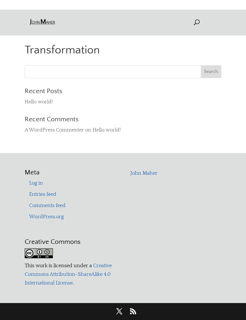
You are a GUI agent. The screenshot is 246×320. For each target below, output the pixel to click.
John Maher (144, 173)
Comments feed (47, 205)
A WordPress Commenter (54, 130)
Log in (36, 183)
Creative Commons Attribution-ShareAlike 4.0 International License (68, 274)
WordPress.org (46, 217)
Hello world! (39, 102)
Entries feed (42, 194)
